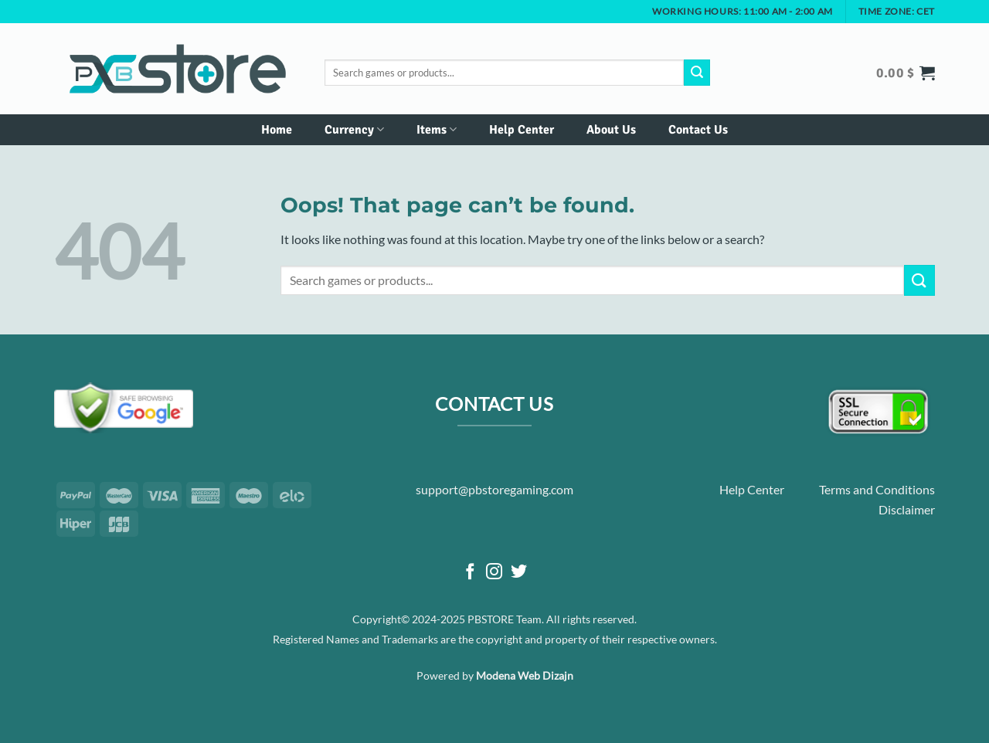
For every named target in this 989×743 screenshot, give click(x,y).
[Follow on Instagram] (494, 573)
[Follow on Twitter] (519, 573)
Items (436, 129)
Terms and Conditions (877, 489)
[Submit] (697, 72)
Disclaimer (907, 509)
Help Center (521, 129)
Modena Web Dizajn (524, 676)
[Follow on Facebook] (470, 573)
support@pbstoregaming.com (494, 489)
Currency (354, 129)
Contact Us (698, 129)
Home (276, 129)
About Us (611, 129)
